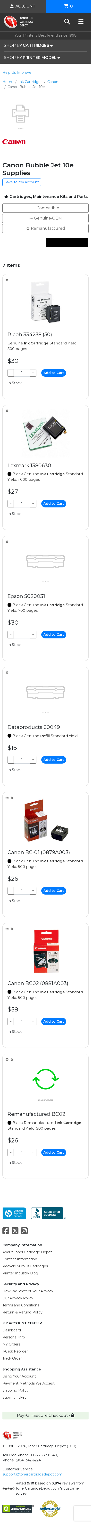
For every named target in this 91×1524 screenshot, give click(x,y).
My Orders (11, 1344)
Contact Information (19, 1259)
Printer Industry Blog (20, 1273)
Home (7, 82)
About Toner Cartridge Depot (27, 1252)
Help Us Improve (16, 72)
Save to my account (22, 182)
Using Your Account (19, 1376)
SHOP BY (28, 46)
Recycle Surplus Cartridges (25, 1266)
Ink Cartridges (30, 82)
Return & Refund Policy (22, 1312)
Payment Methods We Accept (28, 1383)
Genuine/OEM (45, 217)
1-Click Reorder (15, 1351)
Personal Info (13, 1337)
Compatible (45, 207)
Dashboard (11, 1330)
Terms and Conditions (20, 1305)
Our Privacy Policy (17, 1298)
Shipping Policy (15, 1390)
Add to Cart (53, 373)
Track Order (12, 1358)
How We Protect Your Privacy (27, 1291)
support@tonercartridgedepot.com (32, 1474)
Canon (52, 82)
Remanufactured (45, 228)
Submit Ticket (14, 1397)
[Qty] (22, 373)
